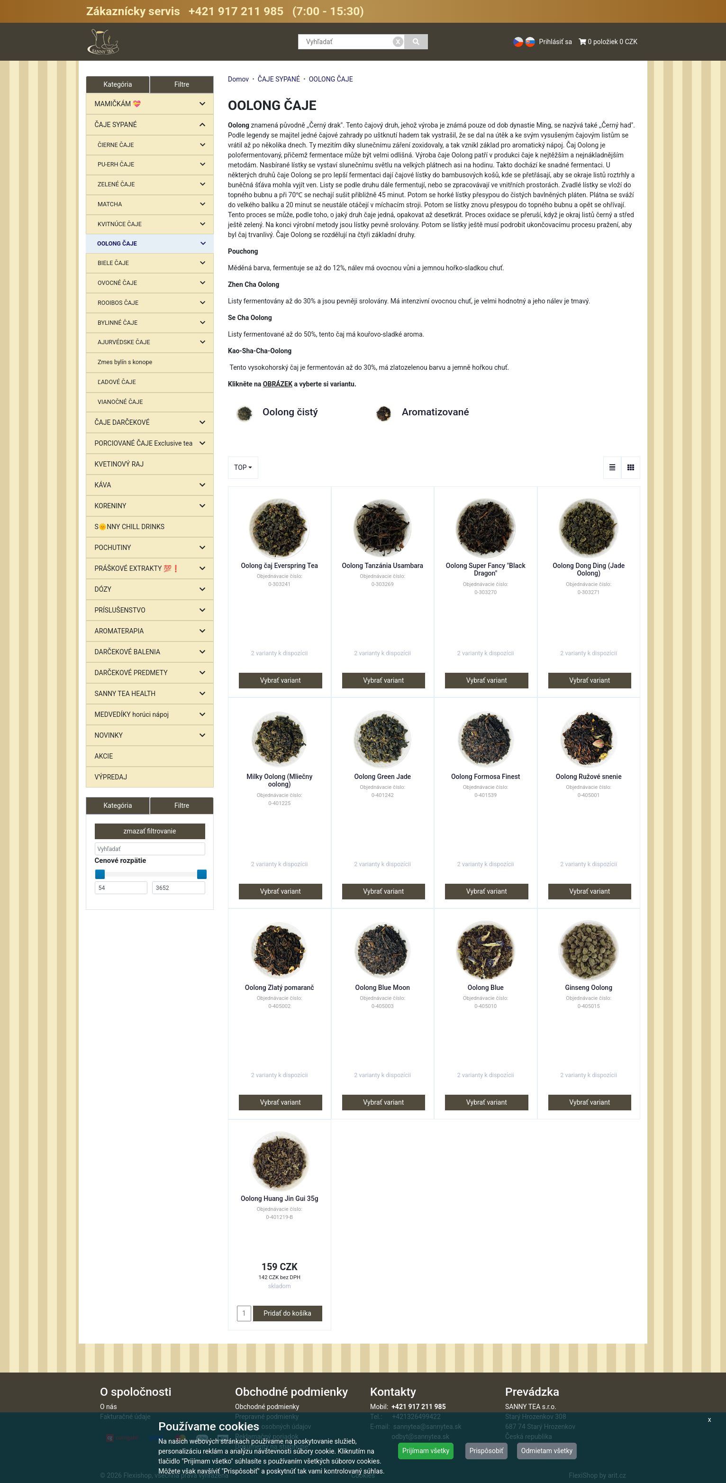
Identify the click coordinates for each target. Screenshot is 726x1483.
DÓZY (152, 589)
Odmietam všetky (546, 1451)
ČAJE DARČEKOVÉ (152, 422)
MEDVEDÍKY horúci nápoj (152, 714)
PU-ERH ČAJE (154, 165)
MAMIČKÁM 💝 (152, 104)
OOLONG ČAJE (153, 244)
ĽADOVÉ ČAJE (117, 381)
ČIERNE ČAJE (154, 145)
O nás (108, 1406)
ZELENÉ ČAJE (154, 184)
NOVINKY (152, 735)
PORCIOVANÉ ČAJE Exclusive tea (152, 443)
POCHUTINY (152, 548)
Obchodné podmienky (267, 1406)
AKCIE (104, 756)
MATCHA (154, 204)
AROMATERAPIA (152, 631)
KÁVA (152, 485)
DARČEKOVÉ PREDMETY (152, 673)
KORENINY (152, 506)
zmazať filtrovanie (150, 831)
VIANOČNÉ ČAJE (120, 401)
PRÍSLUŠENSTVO (152, 610)
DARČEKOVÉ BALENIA (152, 652)
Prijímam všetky (425, 1451)
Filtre (181, 84)
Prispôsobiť (486, 1451)
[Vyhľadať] (416, 41)
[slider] (100, 874)
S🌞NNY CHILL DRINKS (130, 527)
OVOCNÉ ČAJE (154, 283)
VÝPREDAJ (111, 777)
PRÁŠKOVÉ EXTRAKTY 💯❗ (152, 568)
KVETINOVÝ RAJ (119, 464)
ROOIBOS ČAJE (154, 303)
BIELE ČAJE (154, 263)
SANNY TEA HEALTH (152, 694)
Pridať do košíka (287, 1313)
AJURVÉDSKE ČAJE (154, 342)
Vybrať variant (280, 680)
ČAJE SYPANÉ (152, 125)
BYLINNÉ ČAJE (154, 323)
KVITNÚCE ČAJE (154, 224)
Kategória (117, 805)
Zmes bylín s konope (125, 362)
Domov (238, 79)
